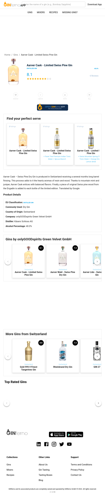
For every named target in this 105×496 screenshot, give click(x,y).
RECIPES (53, 12)
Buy (89, 99)
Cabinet (40, 99)
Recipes (10, 475)
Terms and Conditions (81, 464)
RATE (65, 99)
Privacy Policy (77, 470)
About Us (43, 464)
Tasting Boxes (45, 475)
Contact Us (76, 475)
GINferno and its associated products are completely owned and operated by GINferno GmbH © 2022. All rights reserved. (53, 489)
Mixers (10, 470)
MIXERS (41, 12)
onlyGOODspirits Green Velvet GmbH (34, 216)
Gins (15, 54)
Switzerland (29, 212)
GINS (29, 12)
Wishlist (15, 99)
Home (7, 54)
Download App (95, 4)
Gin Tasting (44, 470)
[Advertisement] (52, 305)
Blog (41, 480)
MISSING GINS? (70, 12)
